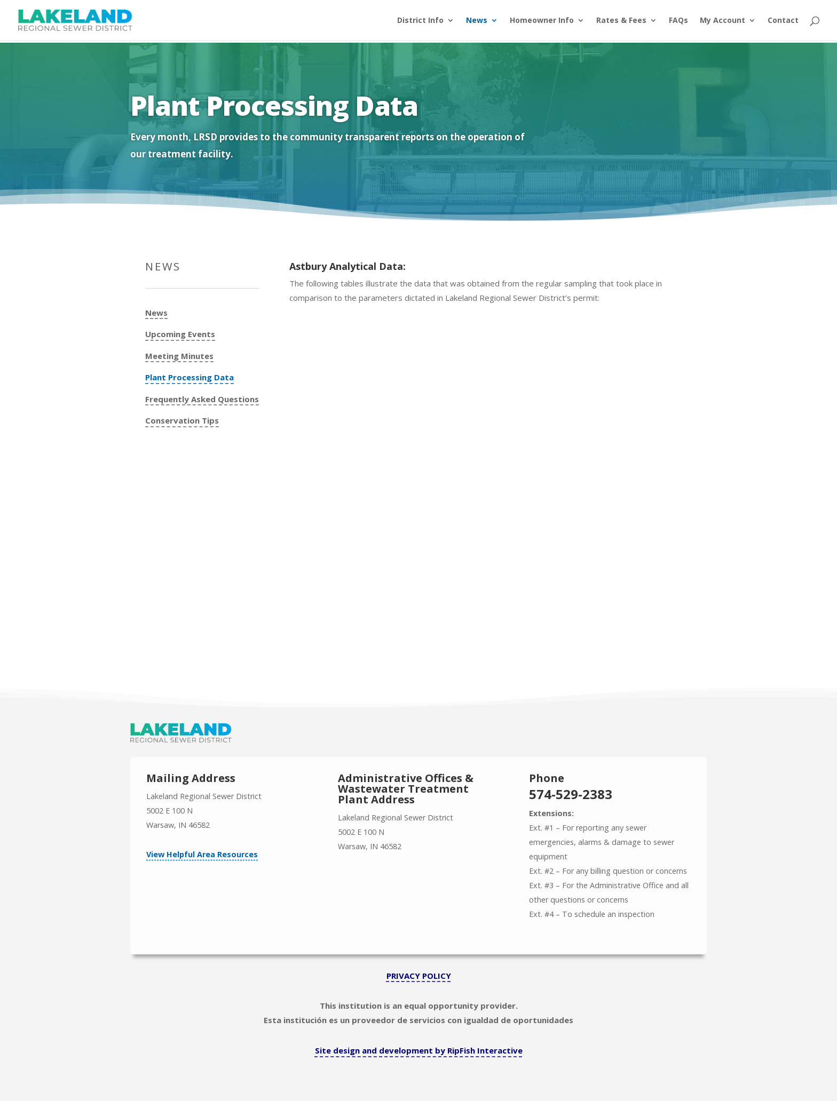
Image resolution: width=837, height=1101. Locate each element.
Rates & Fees (621, 21)
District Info (420, 21)
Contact (783, 21)
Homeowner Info (542, 21)
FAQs (678, 21)
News (476, 21)
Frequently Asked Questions (202, 399)
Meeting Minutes (179, 356)
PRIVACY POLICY (418, 975)
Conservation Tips (182, 421)
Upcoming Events (180, 334)
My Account (722, 21)
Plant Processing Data (189, 377)
